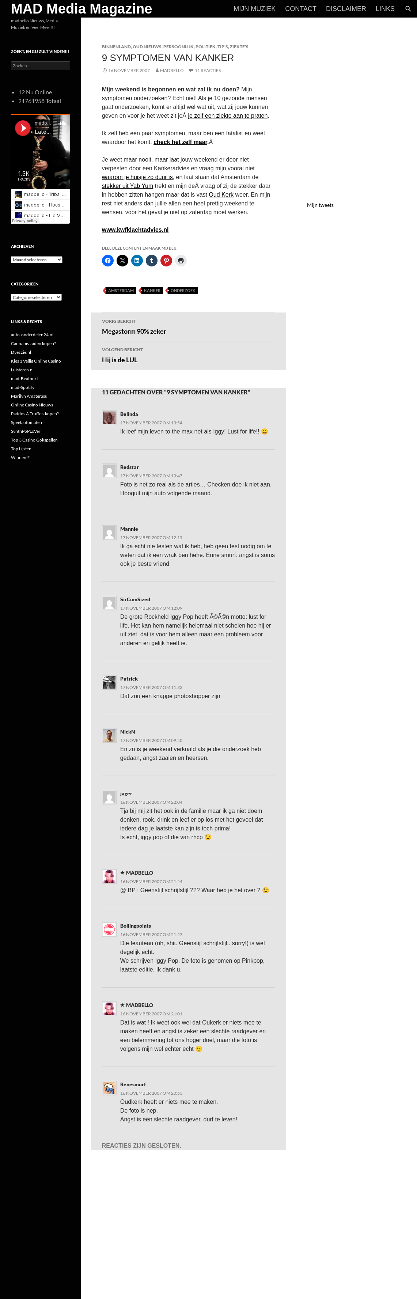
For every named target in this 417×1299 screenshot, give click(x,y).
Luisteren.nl (22, 369)
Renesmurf (133, 1084)
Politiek (206, 46)
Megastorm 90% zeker (188, 326)
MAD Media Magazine (81, 8)
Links (385, 8)
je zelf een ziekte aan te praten (228, 116)
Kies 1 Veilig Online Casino (36, 361)
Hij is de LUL (188, 354)
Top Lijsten (21, 448)
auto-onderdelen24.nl (32, 334)
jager (126, 793)
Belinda (129, 414)
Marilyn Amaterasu (29, 396)
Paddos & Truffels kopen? (35, 413)
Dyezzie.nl (21, 352)
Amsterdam (121, 290)
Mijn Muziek (255, 8)
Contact (300, 8)
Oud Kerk (221, 195)
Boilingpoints (135, 926)
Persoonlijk (178, 46)
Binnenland (116, 46)
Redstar (129, 467)
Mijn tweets (320, 205)
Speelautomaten (26, 422)
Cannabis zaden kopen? (33, 343)
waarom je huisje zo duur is (137, 177)
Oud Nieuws (147, 46)
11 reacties (208, 70)
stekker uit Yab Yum (127, 186)
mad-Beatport (24, 378)
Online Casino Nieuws (32, 405)
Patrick (129, 678)
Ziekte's (239, 46)
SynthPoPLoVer (26, 431)
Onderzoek (183, 290)
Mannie (129, 529)
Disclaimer (346, 8)
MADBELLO (172, 70)
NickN (127, 731)
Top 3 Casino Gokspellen (34, 440)
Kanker (152, 290)
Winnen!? (20, 457)
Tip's (222, 46)
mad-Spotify (22, 387)
